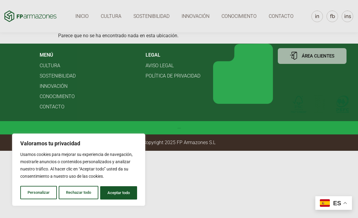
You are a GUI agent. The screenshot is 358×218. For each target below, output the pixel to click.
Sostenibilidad (151, 16)
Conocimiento (239, 16)
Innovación (195, 16)
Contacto (281, 16)
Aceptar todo (119, 192)
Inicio (82, 16)
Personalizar (38, 192)
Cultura (111, 16)
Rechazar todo (78, 192)
